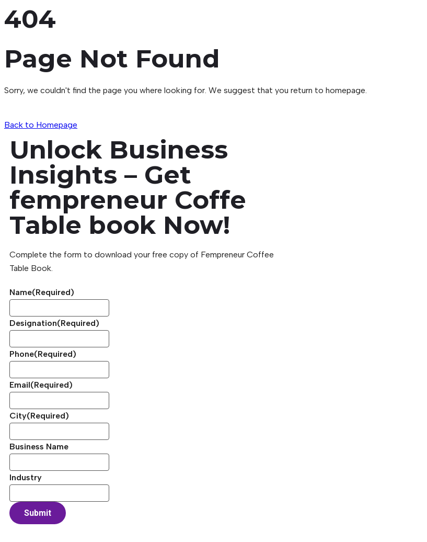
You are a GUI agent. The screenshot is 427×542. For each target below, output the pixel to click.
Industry (25, 477)
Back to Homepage (40, 125)
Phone (42, 354)
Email (41, 385)
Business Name (38, 446)
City (39, 416)
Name (41, 292)
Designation (54, 323)
